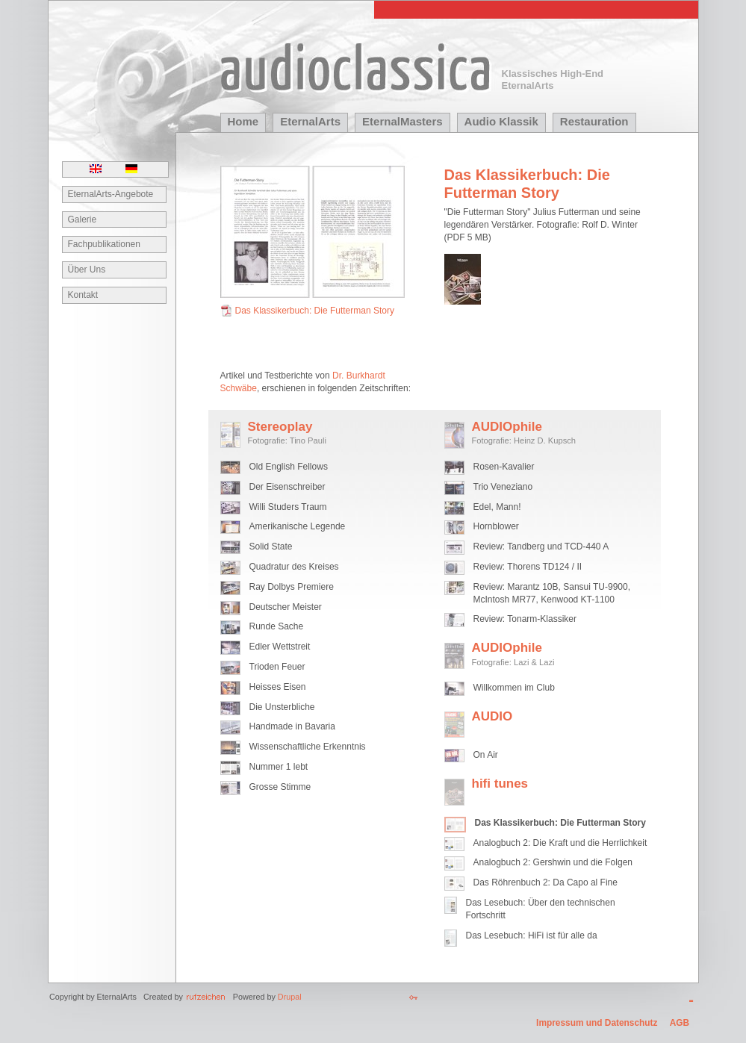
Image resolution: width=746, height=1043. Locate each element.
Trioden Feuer (277, 666)
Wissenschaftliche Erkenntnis (307, 746)
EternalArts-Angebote (111, 194)
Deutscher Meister (285, 607)
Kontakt (83, 295)
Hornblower (496, 526)
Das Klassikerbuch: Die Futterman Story (314, 310)
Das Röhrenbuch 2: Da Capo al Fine (545, 882)
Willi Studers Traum (288, 507)
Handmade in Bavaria (292, 726)
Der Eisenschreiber (287, 487)
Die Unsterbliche (282, 707)
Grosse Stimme (280, 787)
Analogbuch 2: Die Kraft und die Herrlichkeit (560, 843)
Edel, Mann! (497, 507)
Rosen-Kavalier (504, 466)
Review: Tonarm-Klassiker (525, 619)
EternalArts (310, 121)
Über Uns (87, 269)
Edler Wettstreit (280, 646)
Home (243, 121)
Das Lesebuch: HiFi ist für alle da (531, 935)
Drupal (290, 996)
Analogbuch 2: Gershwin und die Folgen (552, 862)
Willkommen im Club (514, 687)
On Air (485, 755)
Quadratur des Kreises (294, 566)
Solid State (271, 546)
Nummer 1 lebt (278, 767)
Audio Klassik (501, 121)
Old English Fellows (288, 466)
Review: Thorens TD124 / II (527, 566)
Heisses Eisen (277, 687)
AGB (679, 1023)
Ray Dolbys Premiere (291, 587)
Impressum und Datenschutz (596, 1023)
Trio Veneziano (503, 487)
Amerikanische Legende (297, 526)
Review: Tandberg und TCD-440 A (541, 546)
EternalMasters (402, 121)
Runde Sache (276, 626)
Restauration (594, 121)
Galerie (82, 219)
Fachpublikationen (104, 244)
